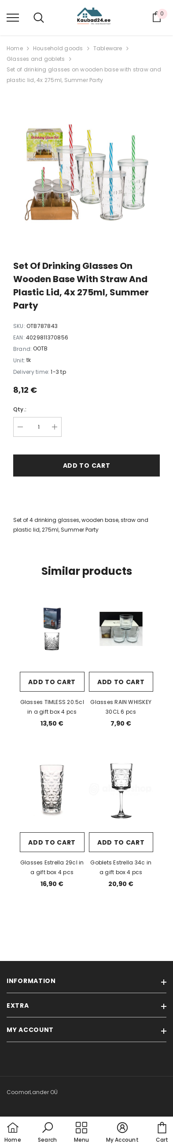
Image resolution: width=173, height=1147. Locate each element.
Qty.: (19, 409)
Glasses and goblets (36, 59)
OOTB (40, 348)
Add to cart (86, 465)
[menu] (13, 17)
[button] (47, 1133)
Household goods (58, 48)
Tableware (107, 48)
